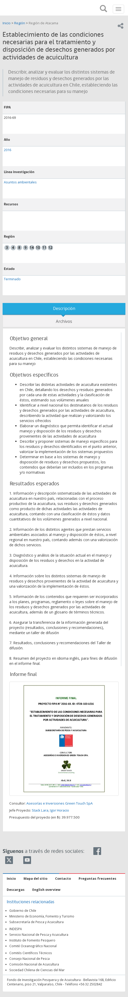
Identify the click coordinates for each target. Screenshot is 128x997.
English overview (46, 889)
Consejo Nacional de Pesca (29, 958)
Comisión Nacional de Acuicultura (34, 964)
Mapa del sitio (35, 878)
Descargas (16, 889)
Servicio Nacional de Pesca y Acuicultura (38, 934)
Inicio (7, 23)
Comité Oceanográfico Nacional (33, 946)
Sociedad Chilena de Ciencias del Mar (37, 970)
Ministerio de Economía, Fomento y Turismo (41, 916)
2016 (7, 150)
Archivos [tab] (64, 321)
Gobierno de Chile (22, 910)
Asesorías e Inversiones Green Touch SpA (59, 803)
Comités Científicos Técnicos (30, 953)
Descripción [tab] (64, 308)
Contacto (63, 878)
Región (19, 23)
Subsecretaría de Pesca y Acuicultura (36, 922)
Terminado (12, 279)
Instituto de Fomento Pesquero (32, 940)
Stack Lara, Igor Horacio (50, 810)
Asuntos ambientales (20, 182)
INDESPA (15, 929)
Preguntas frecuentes (97, 878)
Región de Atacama (43, 23)
